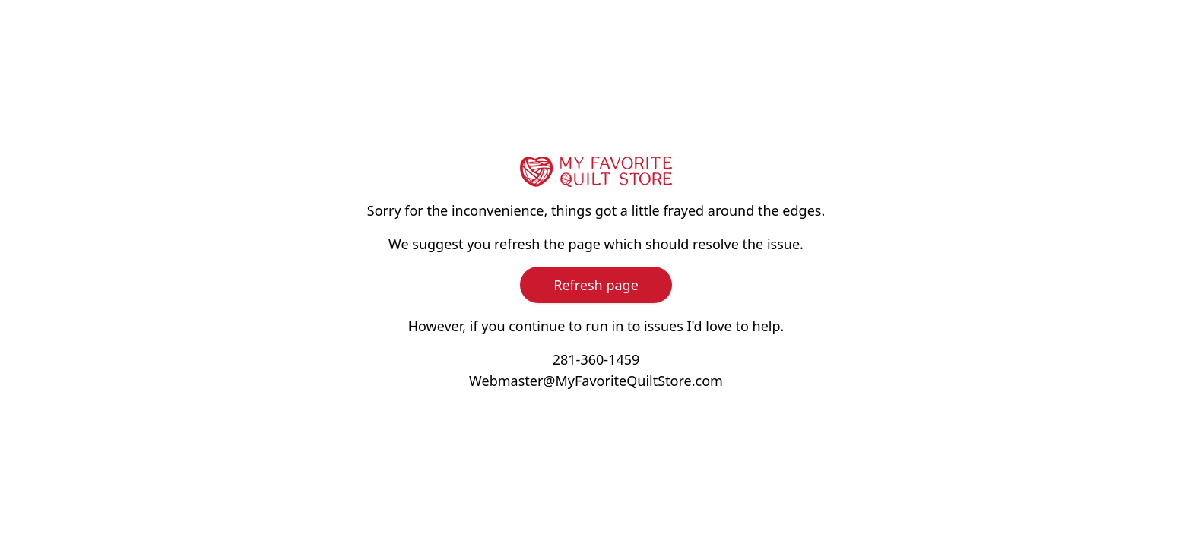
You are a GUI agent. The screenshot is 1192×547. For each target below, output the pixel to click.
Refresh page (596, 285)
